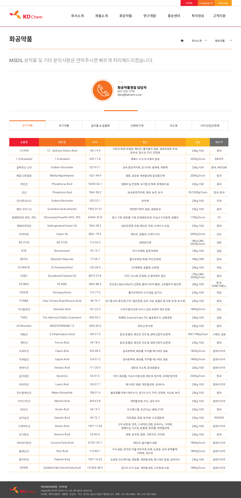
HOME (189, 3)
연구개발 (149, 16)
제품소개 (101, 16)
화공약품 (125, 16)
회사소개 (77, 16)
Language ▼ (206, 3)
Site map (223, 3)
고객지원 (219, 16)
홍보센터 (174, 16)
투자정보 (198, 16)
